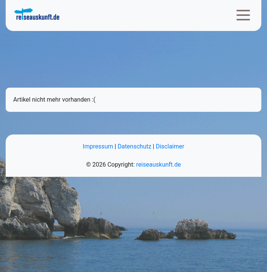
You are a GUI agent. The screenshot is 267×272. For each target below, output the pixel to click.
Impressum (98, 146)
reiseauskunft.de (158, 164)
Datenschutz (134, 146)
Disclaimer (170, 146)
